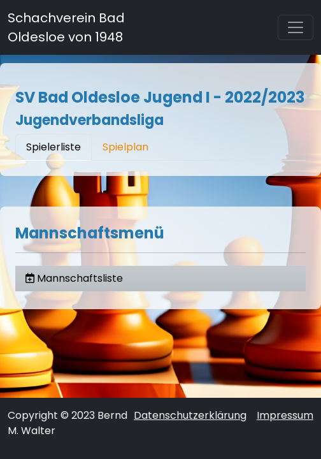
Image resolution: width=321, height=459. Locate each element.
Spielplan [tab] (125, 147)
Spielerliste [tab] (53, 147)
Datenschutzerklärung (190, 415)
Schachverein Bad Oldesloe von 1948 (66, 27)
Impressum (285, 415)
